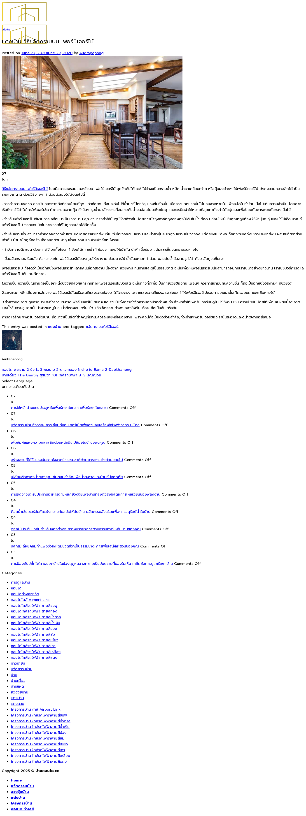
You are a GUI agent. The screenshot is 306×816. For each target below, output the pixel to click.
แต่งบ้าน (6, 30)
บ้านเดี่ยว (18, 681)
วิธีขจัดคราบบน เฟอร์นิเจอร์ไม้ (25, 189)
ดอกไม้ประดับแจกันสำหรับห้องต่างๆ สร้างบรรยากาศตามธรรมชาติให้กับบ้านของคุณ (76, 529)
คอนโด (16, 588)
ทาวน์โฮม (18, 663)
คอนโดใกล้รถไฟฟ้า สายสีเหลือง (36, 652)
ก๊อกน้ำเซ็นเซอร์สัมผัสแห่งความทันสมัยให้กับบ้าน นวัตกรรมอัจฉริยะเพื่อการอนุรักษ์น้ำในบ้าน (80, 512)
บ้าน (14, 675)
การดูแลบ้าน (20, 582)
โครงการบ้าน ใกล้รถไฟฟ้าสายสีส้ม (37, 738)
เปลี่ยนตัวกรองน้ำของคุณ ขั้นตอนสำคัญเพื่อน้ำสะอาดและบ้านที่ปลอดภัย (67, 477)
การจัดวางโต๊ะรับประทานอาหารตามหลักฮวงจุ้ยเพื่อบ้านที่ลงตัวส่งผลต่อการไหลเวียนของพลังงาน (85, 494)
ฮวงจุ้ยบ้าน (19, 692)
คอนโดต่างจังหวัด (25, 594)
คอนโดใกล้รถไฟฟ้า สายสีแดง (34, 657)
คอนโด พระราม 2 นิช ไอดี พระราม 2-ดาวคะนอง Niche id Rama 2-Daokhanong (67, 369)
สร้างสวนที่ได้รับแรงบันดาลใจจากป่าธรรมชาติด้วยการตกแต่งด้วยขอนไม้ (67, 460)
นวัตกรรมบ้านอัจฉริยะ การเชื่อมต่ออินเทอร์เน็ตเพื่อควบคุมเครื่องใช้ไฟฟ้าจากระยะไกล (75, 425)
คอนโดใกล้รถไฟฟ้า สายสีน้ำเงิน (35, 623)
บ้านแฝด (17, 686)
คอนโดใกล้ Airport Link (30, 600)
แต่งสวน (17, 704)
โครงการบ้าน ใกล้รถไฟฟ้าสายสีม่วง (38, 732)
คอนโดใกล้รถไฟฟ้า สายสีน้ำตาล (36, 617)
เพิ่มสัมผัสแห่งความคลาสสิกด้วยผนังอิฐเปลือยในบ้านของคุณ (58, 442)
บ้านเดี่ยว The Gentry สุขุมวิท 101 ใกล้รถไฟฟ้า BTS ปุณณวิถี (51, 375)
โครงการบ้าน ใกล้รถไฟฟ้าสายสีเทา (38, 750)
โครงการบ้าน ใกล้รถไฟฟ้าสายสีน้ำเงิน (40, 727)
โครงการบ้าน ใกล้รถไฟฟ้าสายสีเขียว (39, 744)
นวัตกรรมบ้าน (21, 669)
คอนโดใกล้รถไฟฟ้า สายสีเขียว (34, 640)
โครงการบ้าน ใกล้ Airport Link (36, 709)
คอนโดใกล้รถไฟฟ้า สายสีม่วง (34, 628)
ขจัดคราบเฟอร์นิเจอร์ (102, 326)
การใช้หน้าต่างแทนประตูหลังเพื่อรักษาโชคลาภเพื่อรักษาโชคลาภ (59, 407)
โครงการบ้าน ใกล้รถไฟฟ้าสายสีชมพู (39, 715)
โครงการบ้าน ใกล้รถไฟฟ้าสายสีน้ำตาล (40, 721)
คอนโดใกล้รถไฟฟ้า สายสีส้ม (33, 634)
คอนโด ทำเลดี (22, 809)
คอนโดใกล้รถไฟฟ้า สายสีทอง (34, 611)
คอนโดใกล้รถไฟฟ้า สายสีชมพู (34, 605)
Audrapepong (91, 53)
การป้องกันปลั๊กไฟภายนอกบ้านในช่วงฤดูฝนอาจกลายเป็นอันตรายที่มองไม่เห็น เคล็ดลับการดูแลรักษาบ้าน (92, 563)
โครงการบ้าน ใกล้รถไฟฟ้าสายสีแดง (39, 761)
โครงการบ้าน (21, 803)
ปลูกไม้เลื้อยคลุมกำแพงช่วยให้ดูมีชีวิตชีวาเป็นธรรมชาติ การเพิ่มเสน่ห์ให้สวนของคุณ (75, 546)
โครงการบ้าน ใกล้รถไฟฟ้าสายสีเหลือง (40, 755)
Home (16, 780)
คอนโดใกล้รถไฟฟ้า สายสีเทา (33, 646)
